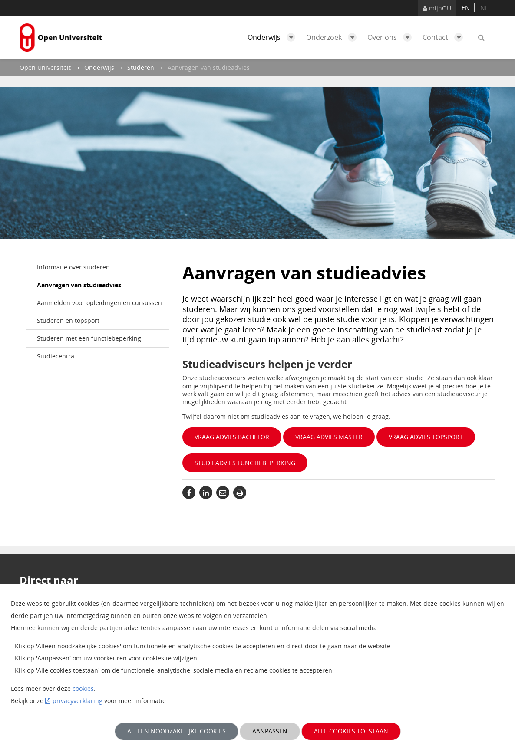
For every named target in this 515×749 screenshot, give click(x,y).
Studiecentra (55, 356)
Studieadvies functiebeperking (245, 463)
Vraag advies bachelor (232, 437)
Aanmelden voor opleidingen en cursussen (99, 303)
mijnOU (437, 8)
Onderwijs (274, 37)
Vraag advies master (329, 437)
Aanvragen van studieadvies (79, 285)
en (466, 7)
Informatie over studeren (73, 267)
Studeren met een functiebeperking (89, 338)
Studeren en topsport (68, 320)
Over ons (391, 37)
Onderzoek (333, 37)
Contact (445, 37)
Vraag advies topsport (426, 437)
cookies (83, 688)
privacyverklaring (77, 700)
